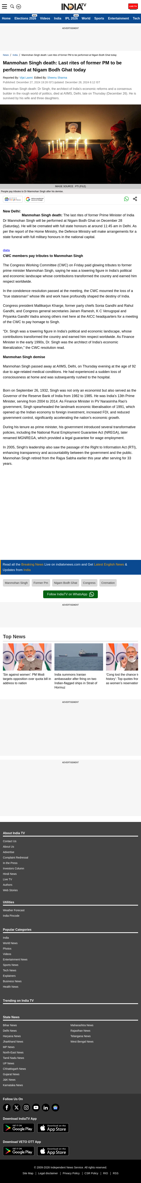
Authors (7, 884)
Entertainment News (15, 959)
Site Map (28, 1173)
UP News (8, 1063)
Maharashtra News (82, 1025)
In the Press (10, 863)
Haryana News (12, 1036)
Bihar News (10, 1025)
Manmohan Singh (16, 582)
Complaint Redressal (15, 857)
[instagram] (26, 1107)
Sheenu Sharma (57, 77)
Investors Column (13, 868)
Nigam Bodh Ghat (65, 582)
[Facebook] (7, 1107)
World (86, 18)
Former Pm (41, 582)
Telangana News (81, 1036)
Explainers (9, 975)
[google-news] (55, 1107)
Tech (136, 18)
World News (10, 943)
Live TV (7, 879)
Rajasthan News (80, 1030)
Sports (99, 18)
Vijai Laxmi (26, 77)
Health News (10, 986)
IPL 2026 (71, 18)
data (6, 250)
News (6, 55)
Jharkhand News (13, 1041)
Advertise (8, 852)
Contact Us (9, 841)
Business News (12, 981)
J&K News (9, 1079)
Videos (45, 18)
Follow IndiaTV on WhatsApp (70, 594)
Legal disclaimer (48, 1173)
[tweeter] (16, 1107)
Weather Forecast (14, 910)
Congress (89, 582)
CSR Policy (91, 1173)
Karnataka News (13, 1085)
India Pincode (11, 915)
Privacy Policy (71, 1173)
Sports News (10, 964)
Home (6, 18)
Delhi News (10, 1030)
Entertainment (118, 18)
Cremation (108, 582)
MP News (9, 1047)
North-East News (13, 1052)
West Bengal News (82, 1041)
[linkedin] (46, 1107)
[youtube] (36, 1107)
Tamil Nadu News (13, 1057)
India (57, 18)
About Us (8, 846)
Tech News (9, 970)
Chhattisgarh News (14, 1068)
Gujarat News (11, 1074)
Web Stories (10, 890)
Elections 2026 (25, 18)
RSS (115, 1173)
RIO (105, 1173)
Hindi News (10, 873)
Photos (7, 948)
